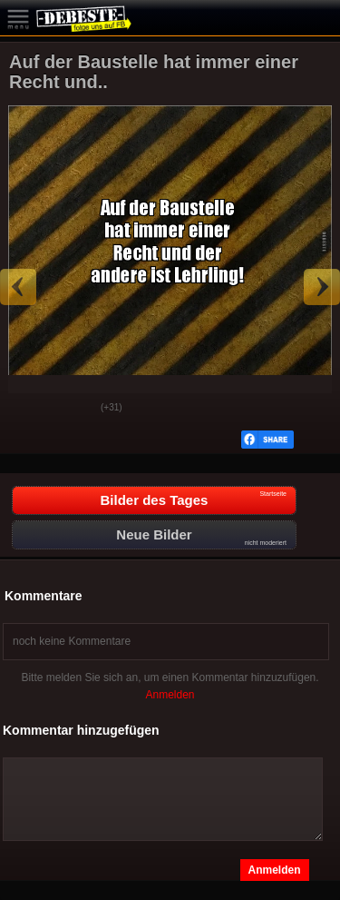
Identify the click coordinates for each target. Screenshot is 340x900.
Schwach (73, 408)
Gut (28, 408)
